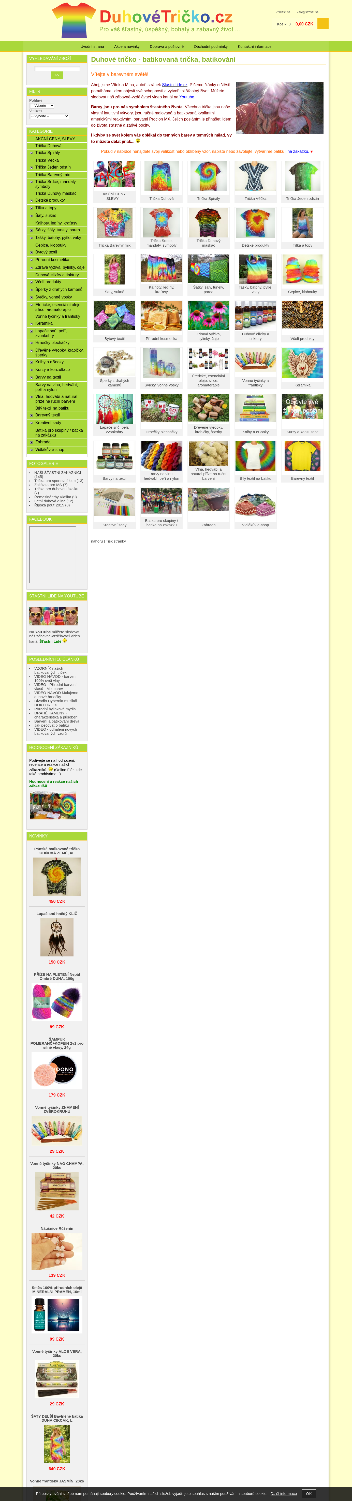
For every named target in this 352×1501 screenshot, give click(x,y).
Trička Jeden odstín (302, 199)
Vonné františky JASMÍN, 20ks (57, 1481)
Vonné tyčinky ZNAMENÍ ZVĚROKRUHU (57, 1109)
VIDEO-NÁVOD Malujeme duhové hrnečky (56, 695)
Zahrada (208, 525)
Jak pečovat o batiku (51, 725)
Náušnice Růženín (57, 1228)
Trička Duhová (162, 199)
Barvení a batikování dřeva (56, 721)
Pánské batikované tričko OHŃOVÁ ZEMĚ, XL (57, 851)
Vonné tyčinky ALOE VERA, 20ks (57, 1353)
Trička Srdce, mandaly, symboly (161, 243)
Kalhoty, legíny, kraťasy (161, 289)
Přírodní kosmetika (161, 339)
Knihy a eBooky (255, 432)
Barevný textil (302, 478)
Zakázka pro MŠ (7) (51, 485)
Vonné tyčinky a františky (255, 383)
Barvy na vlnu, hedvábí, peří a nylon (161, 476)
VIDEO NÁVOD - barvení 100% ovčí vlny (55, 678)
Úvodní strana (92, 46)
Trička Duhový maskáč (209, 243)
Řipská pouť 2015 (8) (52, 505)
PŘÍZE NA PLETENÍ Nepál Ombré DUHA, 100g (57, 976)
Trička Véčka (255, 199)
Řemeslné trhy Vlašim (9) (55, 497)
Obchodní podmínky (211, 46)
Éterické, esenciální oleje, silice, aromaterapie (208, 380)
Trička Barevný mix (114, 245)
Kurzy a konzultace (303, 432)
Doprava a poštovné (167, 46)
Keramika (303, 385)
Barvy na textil (114, 478)
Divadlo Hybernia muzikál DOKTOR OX (55, 703)
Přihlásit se (282, 12)
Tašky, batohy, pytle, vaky (255, 289)
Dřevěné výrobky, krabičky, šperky (208, 429)
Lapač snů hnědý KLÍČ (57, 914)
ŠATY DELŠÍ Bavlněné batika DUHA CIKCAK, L (57, 1418)
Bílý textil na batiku (255, 478)
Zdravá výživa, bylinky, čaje (208, 336)
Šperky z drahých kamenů (114, 383)
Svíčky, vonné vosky (161, 385)
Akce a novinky (127, 46)
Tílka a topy (302, 245)
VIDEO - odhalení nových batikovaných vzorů (55, 731)
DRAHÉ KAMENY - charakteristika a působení (56, 715)
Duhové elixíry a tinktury (255, 336)
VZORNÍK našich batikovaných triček (50, 670)
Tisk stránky (116, 541)
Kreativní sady (114, 525)
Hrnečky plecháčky (162, 432)
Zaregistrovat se (307, 12)
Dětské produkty (255, 245)
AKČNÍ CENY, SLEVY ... (114, 196)
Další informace (284, 1494)
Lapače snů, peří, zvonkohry (114, 429)
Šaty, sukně (114, 292)
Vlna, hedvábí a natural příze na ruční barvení (209, 474)
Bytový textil (115, 339)
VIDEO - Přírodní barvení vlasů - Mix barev (55, 687)
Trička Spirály (208, 199)
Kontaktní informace (254, 46)
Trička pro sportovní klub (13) (58, 481)
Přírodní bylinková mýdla (55, 709)
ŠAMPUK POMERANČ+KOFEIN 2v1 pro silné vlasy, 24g (57, 1043)
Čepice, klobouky (302, 292)
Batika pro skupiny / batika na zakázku (161, 523)
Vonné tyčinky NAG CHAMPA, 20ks (56, 1166)
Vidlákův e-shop (255, 525)
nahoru (97, 541)
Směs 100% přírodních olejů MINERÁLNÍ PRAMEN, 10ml (57, 1290)
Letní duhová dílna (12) (53, 501)
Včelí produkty (302, 339)
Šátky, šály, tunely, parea (208, 289)
